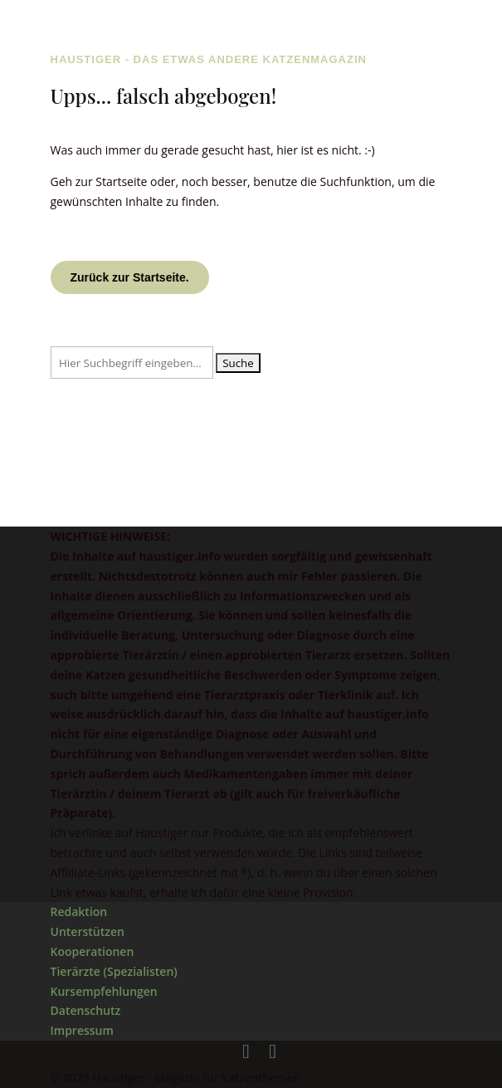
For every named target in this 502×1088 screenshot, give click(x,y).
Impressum (82, 1030)
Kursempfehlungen (104, 991)
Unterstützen (87, 931)
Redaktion (79, 911)
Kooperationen (92, 951)
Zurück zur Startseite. (130, 277)
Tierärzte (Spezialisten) (114, 971)
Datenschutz (86, 1010)
